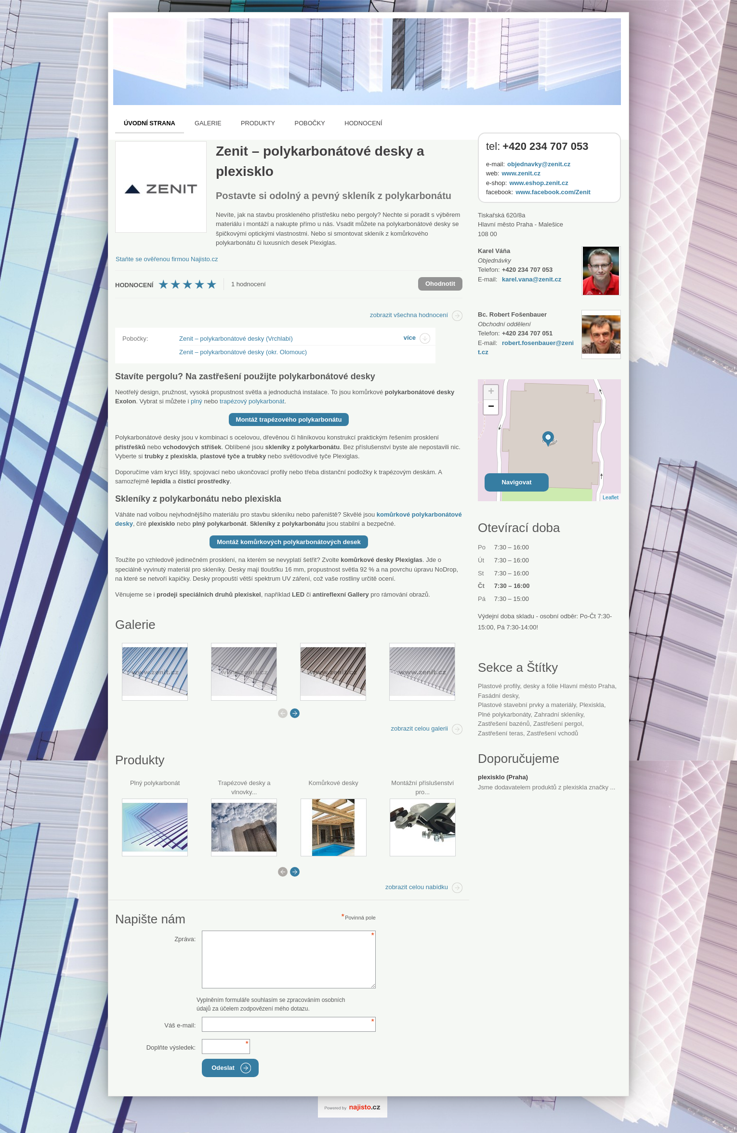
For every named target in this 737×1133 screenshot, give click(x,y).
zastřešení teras (500, 733)
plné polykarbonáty (504, 714)
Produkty (258, 123)
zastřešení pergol (557, 723)
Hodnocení (363, 123)
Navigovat (516, 482)
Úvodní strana (149, 123)
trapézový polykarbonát (252, 401)
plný (196, 401)
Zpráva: (185, 939)
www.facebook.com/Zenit (553, 192)
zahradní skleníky (558, 714)
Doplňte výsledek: (171, 1047)
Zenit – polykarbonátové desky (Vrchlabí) (236, 338)
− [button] (491, 407)
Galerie (208, 123)
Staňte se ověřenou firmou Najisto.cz (167, 259)
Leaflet (611, 497)
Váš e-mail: (180, 1025)
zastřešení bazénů (504, 723)
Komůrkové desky (333, 782)
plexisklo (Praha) (503, 777)
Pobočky (310, 123)
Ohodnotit (440, 283)
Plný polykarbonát (155, 782)
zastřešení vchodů (552, 733)
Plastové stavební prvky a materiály (527, 704)
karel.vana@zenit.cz (531, 279)
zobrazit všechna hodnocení (409, 315)
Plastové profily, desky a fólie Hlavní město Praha (546, 686)
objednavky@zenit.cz (538, 164)
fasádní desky (498, 695)
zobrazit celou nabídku (416, 887)
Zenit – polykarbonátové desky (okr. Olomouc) (243, 352)
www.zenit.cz (520, 173)
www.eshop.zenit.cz (538, 183)
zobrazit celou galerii (419, 728)
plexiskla (591, 704)
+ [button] (491, 392)
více (410, 337)
